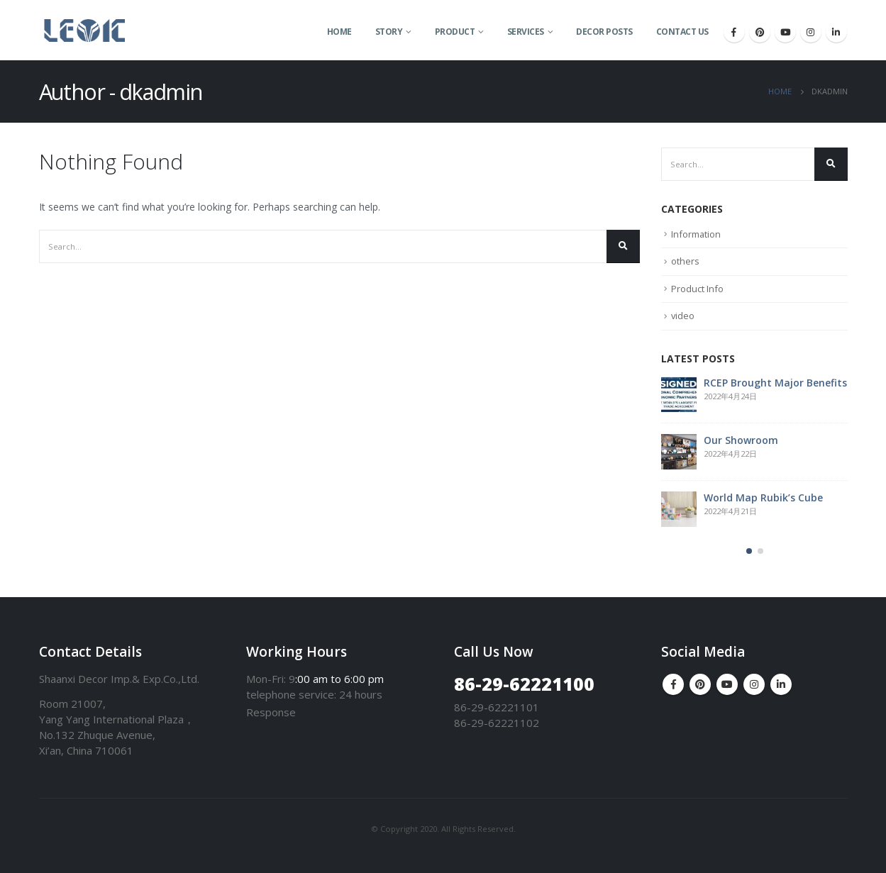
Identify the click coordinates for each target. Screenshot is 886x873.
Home (339, 32)
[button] (749, 551)
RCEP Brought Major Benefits (775, 382)
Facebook (673, 684)
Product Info (697, 288)
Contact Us (682, 32)
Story (389, 32)
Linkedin (781, 684)
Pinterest (700, 684)
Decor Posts (604, 32)
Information (696, 234)
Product (455, 32)
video (683, 315)
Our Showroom (741, 440)
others (685, 261)
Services (525, 32)
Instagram (754, 684)
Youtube (727, 684)
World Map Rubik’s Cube (763, 497)
